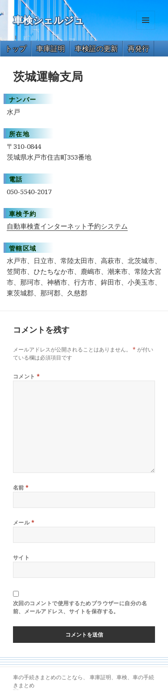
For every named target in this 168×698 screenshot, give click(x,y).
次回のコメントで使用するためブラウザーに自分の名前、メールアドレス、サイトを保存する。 (80, 607)
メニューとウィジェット (146, 29)
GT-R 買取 (14, 689)
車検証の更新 (96, 48)
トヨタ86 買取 (16, 689)
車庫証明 (50, 48)
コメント (26, 376)
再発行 (138, 48)
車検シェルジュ (48, 20)
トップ (15, 48)
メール (23, 522)
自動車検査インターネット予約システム (67, 225)
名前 (21, 487)
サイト (21, 557)
